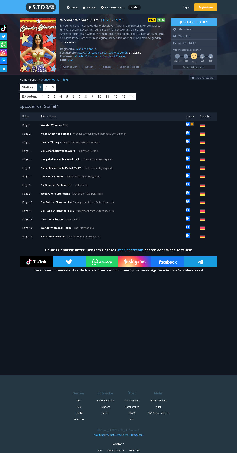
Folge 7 (26, 176)
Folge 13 (27, 227)
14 (131, 96)
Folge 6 (26, 168)
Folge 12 (27, 219)
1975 (106, 19)
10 (99, 96)
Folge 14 (27, 236)
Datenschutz (132, 406)
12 (115, 96)
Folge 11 (27, 210)
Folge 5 (26, 159)
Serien (72, 7)
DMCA (131, 413)
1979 (118, 19)
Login (186, 7)
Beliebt (79, 413)
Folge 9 (26, 193)
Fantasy (107, 67)
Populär (89, 7)
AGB (131, 419)
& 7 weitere (135, 53)
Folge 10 (27, 202)
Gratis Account (158, 400)
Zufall (158, 406)
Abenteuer (70, 67)
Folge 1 (26, 125)
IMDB (152, 19)
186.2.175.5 (134, 450)
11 (107, 96)
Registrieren (206, 7)
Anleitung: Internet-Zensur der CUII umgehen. (118, 434)
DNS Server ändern (158, 413)
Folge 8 (26, 185)
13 (123, 96)
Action (89, 67)
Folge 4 (26, 150)
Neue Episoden (105, 400)
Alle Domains (132, 400)
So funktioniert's (113, 7)
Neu (78, 406)
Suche (105, 413)
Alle (79, 400)
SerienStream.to (115, 450)
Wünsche (79, 419)
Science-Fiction (129, 67)
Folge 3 (26, 142)
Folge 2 (26, 133)
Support (105, 406)
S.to (100, 450)
